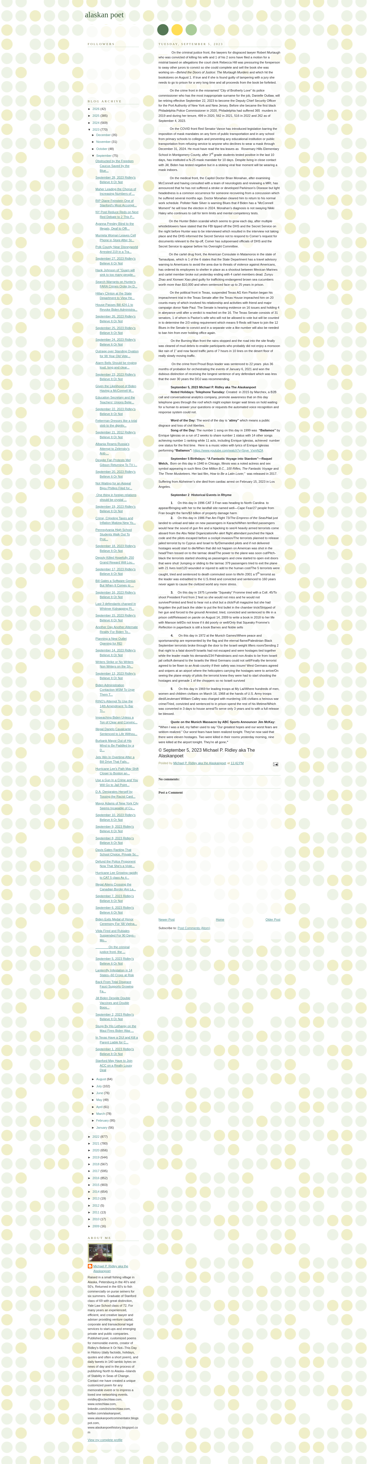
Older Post (272, 919)
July (99, 1086)
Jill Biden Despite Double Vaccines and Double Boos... (112, 1002)
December (104, 135)
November (104, 141)
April (99, 1107)
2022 (97, 1136)
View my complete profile (105, 1440)
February (103, 1120)
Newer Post (167, 919)
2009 (97, 1226)
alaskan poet (104, 14)
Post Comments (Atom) (194, 928)
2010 (97, 1219)
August (101, 1079)
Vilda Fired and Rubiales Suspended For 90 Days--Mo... (115, 935)
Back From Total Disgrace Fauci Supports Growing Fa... (114, 986)
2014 (97, 1191)
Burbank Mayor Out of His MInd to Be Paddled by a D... (114, 745)
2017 (97, 1171)
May (99, 1099)
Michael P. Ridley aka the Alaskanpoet (110, 1268)
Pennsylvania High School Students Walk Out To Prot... (113, 534)
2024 (97, 122)
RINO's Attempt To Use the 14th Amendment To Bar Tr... (114, 706)
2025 (97, 115)
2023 (97, 129)
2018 (97, 1164)
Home (220, 919)
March (101, 1113)
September (104, 155)
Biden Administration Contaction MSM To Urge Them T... (115, 689)
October (102, 149)
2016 (97, 1178)
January (102, 1127)
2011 (97, 1212)
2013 (97, 1198)
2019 (97, 1157)
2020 (97, 1150)
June (100, 1093)
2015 (97, 1185)
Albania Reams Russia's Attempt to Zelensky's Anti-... (112, 448)
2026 (97, 109)
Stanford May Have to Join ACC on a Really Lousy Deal (113, 1065)
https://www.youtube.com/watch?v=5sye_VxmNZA (228, 450)
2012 (97, 1205)
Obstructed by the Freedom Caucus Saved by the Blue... (114, 165)
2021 (97, 1143)
